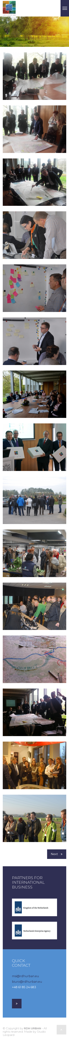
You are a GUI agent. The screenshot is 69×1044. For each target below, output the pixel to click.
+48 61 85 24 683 (24, 987)
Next (57, 854)
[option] (34, 32)
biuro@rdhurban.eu (27, 981)
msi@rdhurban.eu (25, 976)
